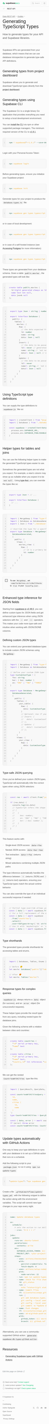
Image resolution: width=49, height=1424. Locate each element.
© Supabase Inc (8, 1397)
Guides (20, 16)
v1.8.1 (33, 132)
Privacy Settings (8, 1419)
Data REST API (9, 16)
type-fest (24, 480)
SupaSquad (7, 1415)
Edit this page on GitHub (14, 1371)
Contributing (7, 1404)
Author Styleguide (9, 1408)
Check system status (28, 1388)
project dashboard (11, 90)
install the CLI (17, 124)
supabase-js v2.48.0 (24, 609)
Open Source (7, 1411)
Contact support (23, 1382)
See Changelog (28, 1385)
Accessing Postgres (12, 248)
